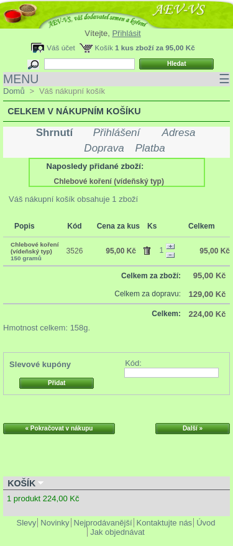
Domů (14, 91)
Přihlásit (126, 33)
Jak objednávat (117, 532)
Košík (104, 47)
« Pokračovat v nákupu (59, 428)
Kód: (133, 363)
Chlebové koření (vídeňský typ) (109, 181)
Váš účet (61, 47)
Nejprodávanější (103, 522)
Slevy (27, 522)
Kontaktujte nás (165, 522)
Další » (193, 428)
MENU (116, 79)
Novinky (54, 522)
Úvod (205, 522)
